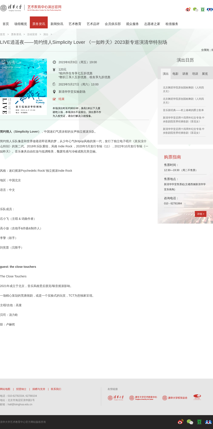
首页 (6, 24)
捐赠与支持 (38, 389)
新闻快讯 (56, 24)
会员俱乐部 (113, 24)
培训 (195, 73)
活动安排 (32, 34)
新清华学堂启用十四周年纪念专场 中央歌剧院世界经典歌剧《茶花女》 (183, 119)
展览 (205, 73)
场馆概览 (20, 24)
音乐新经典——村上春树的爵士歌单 (183, 110)
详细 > (200, 213)
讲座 (185, 73)
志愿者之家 (152, 24)
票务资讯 (38, 24)
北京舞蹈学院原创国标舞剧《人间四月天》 (183, 89)
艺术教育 (75, 24)
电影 (175, 73)
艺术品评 (93, 24)
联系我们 (56, 389)
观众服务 (132, 24)
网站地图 (5, 389)
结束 (62, 99)
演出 (45, 34)
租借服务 (172, 24)
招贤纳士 (21, 389)
